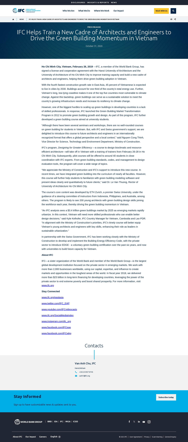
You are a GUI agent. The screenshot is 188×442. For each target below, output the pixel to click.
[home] (13, 19)
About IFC (17, 437)
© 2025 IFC (123, 437)
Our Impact (118, 10)
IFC (61, 421)
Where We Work (101, 10)
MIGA (67, 421)
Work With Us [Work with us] (161, 11)
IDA (56, 421)
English (54, 437)
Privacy (147, 437)
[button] (173, 11)
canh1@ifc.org (84, 376)
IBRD (49, 421)
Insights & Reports (98, 2)
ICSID (75, 421)
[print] (170, 19)
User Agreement (136, 437)
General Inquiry (170, 437)
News (114, 2)
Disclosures (78, 2)
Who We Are (68, 10)
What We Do (84, 10)
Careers (43, 437)
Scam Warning (157, 437)
